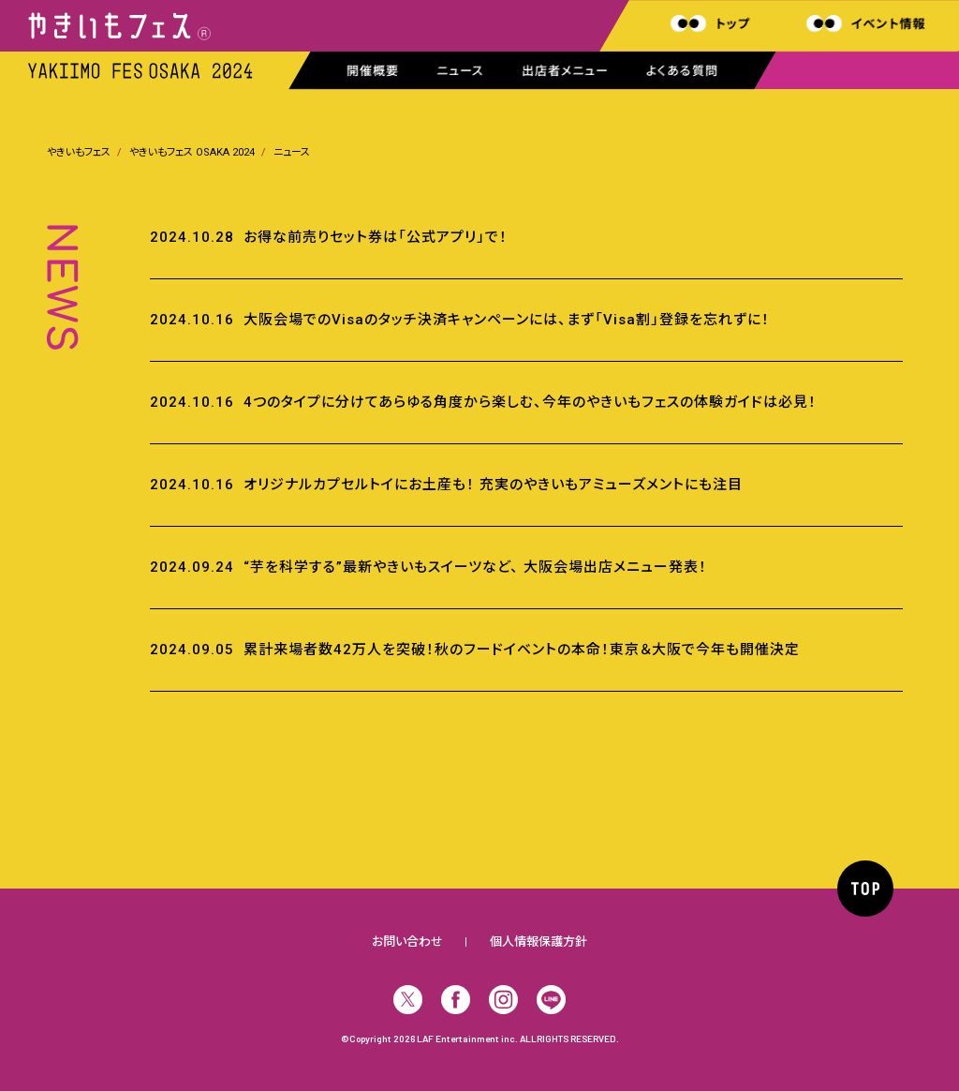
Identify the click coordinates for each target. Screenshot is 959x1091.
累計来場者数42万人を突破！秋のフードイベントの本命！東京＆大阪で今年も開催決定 (521, 649)
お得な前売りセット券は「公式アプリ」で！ (375, 237)
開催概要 (373, 71)
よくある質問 (682, 71)
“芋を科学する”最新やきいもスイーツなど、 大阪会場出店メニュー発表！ (475, 567)
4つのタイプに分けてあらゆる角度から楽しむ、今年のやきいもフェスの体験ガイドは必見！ (530, 402)
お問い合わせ (407, 941)
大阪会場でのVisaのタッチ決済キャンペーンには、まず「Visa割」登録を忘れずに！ (506, 319)
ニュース (460, 71)
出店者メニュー (565, 71)
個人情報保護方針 (538, 941)
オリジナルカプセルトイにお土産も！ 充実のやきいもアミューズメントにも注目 (493, 484)
